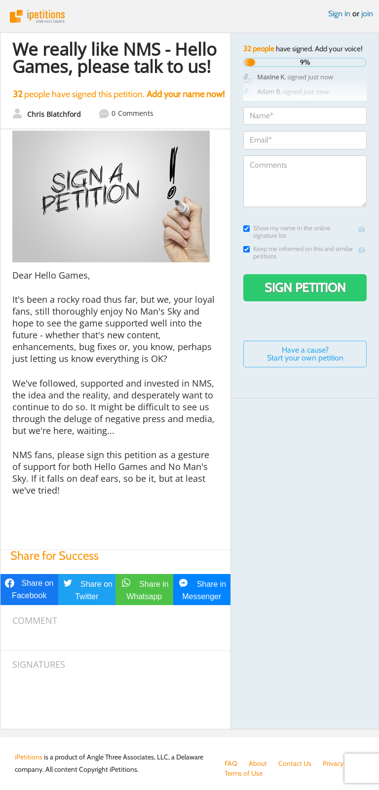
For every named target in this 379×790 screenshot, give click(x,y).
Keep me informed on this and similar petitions (298, 252)
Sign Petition (305, 287)
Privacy (333, 763)
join (367, 13)
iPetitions (189, 16)
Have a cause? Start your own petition (305, 353)
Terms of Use (244, 773)
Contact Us (294, 763)
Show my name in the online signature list (287, 231)
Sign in (339, 13)
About (258, 763)
